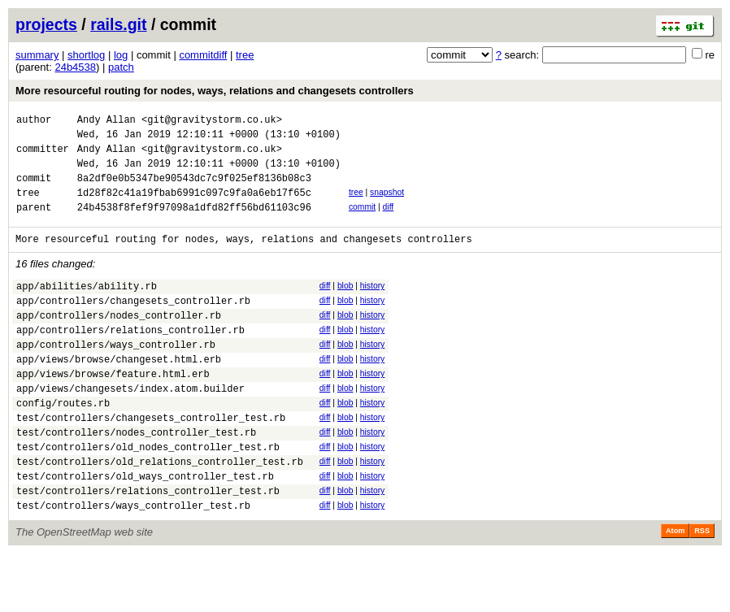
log (121, 55)
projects (46, 24)
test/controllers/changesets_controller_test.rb (150, 461)
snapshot (387, 204)
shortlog (86, 55)
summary (37, 55)
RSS (702, 589)
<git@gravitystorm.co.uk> (211, 121)
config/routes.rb (63, 444)
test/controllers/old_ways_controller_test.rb (145, 529)
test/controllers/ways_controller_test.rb (133, 564)
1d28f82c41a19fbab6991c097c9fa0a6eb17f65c (194, 207)
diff (388, 221)
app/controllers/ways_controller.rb (115, 376)
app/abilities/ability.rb (86, 308)
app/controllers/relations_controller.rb (130, 359)
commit (362, 221)
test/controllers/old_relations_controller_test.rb (159, 512)
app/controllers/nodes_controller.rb (118, 342)
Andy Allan (106, 121)
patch (121, 67)
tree (245, 55)
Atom (675, 589)
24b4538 (75, 67)
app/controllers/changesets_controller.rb (133, 325)
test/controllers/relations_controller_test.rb (148, 546)
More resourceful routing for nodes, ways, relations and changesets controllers (214, 91)
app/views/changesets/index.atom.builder (130, 427)
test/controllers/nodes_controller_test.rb (136, 478)
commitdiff (203, 55)
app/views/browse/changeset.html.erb (118, 393)
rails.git (118, 24)
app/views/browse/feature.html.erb (113, 410)
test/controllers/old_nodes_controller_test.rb (148, 495)
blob (345, 305)
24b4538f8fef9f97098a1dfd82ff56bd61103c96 (194, 224)
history (372, 305)
